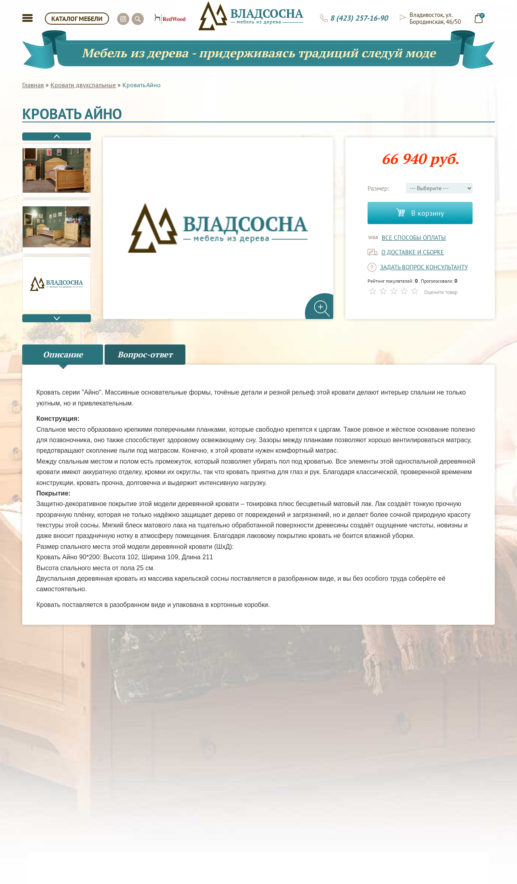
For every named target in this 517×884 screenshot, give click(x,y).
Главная (33, 85)
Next (56, 318)
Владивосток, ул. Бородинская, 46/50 (435, 18)
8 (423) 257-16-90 (359, 18)
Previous (56, 136)
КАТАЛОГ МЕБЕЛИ (77, 19)
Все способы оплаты (414, 237)
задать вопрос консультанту (424, 267)
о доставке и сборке (412, 252)
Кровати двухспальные (83, 85)
